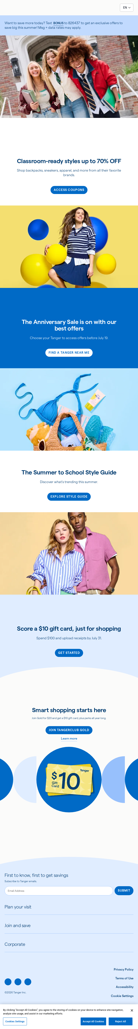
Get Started (69, 652)
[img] (69, 8)
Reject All (120, 1024)
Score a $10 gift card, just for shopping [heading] (69, 628)
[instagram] (17, 981)
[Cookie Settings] (122, 996)
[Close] (132, 1013)
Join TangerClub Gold (69, 730)
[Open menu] (7, 7)
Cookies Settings (15, 1024)
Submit (124, 890)
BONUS (58, 23)
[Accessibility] (121, 987)
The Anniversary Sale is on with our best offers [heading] (69, 325)
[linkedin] (27, 981)
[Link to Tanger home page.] (18, 972)
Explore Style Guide (69, 496)
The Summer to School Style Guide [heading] (69, 472)
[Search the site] (16, 7)
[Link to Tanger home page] (69, 8)
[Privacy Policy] (121, 969)
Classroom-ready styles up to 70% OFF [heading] (69, 161)
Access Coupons (69, 189)
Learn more (69, 738)
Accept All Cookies (93, 1024)
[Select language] (126, 8)
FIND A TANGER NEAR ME (69, 352)
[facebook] (8, 981)
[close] (131, 25)
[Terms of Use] (121, 978)
